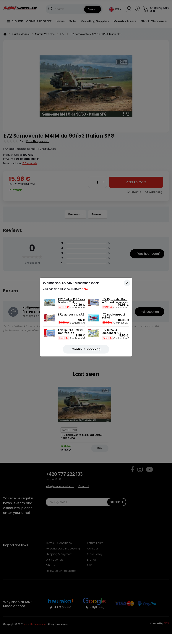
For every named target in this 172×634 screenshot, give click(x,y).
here (85, 289)
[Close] (127, 283)
